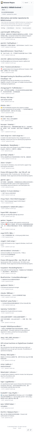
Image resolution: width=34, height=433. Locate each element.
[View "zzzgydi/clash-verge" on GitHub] (15, 241)
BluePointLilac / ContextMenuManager (14, 277)
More (4, 10)
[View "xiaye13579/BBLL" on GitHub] (14, 233)
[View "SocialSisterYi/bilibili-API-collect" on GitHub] (23, 206)
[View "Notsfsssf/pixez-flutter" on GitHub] (17, 301)
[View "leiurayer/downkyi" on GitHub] (14, 124)
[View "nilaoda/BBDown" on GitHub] (13, 293)
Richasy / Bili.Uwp (7, 97)
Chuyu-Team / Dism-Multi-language (13, 199)
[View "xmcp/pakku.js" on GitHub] (12, 364)
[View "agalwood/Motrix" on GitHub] (14, 285)
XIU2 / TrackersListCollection (10, 67)
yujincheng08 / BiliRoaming (10, 32)
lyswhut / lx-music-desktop (10, 191)
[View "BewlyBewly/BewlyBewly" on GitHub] (19, 145)
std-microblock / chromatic (10, 251)
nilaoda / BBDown (7, 293)
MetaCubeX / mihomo (8, 372)
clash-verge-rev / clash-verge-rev (12, 136)
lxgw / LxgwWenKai (7, 382)
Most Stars (18, 28)
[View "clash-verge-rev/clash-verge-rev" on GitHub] (23, 135)
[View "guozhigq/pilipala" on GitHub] (14, 154)
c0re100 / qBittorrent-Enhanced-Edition (14, 59)
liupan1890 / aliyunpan (8, 212)
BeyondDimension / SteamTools (11, 51)
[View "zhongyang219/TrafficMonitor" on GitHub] (22, 88)
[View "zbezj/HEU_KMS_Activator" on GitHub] (19, 337)
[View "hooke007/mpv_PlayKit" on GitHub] (18, 393)
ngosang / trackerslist (8, 309)
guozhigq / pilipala (7, 155)
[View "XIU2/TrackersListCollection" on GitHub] (21, 66)
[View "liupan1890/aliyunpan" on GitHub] (17, 212)
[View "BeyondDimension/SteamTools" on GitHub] (23, 51)
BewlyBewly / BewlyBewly (9, 145)
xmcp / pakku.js (6, 364)
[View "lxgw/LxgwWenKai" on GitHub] (14, 381)
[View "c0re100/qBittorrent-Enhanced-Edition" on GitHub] (28, 59)
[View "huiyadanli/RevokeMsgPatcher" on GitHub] (23, 267)
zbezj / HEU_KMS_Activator (10, 338)
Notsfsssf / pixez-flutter (9, 301)
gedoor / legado (6, 220)
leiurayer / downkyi (7, 124)
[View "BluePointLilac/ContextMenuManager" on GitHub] (28, 277)
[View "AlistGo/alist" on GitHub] (10, 105)
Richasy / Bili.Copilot (7, 355)
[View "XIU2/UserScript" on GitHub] (13, 116)
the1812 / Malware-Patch (9, 412)
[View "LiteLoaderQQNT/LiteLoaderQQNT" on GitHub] (25, 316)
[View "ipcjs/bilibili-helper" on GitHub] (15, 404)
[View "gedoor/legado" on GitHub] (12, 220)
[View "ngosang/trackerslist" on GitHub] (16, 309)
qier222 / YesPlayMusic (8, 43)
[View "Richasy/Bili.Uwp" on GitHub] (13, 97)
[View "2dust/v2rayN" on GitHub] (11, 162)
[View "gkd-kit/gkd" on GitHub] (10, 179)
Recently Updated (27, 28)
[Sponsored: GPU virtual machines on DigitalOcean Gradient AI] (17, 346)
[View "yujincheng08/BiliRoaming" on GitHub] (20, 32)
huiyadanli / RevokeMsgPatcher (11, 268)
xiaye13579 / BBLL (7, 233)
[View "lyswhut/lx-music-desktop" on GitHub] (19, 191)
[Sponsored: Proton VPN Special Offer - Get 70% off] (17, 174)
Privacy (14, 428)
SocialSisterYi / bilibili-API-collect (12, 207)
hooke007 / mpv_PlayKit (9, 393)
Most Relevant (10, 28)
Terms (19, 428)
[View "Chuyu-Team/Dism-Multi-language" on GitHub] (25, 198)
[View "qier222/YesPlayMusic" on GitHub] (17, 43)
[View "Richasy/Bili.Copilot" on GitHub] (15, 354)
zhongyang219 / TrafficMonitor (11, 88)
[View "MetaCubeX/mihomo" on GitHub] (16, 372)
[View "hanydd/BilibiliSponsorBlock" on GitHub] (21, 326)
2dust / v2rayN (6, 163)
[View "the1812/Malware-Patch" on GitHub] (18, 412)
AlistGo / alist (5, 105)
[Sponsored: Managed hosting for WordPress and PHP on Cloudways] (17, 80)
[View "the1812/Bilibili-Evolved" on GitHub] (22, 7)
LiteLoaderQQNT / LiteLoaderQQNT (13, 317)
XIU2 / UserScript (6, 116)
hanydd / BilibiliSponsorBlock (11, 326)
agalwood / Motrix (7, 285)
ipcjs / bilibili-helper (7, 404)
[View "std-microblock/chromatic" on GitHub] (19, 250)
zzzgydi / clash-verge (8, 241)
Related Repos (9, 2)
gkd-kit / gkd (5, 180)
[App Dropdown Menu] (31, 2)
